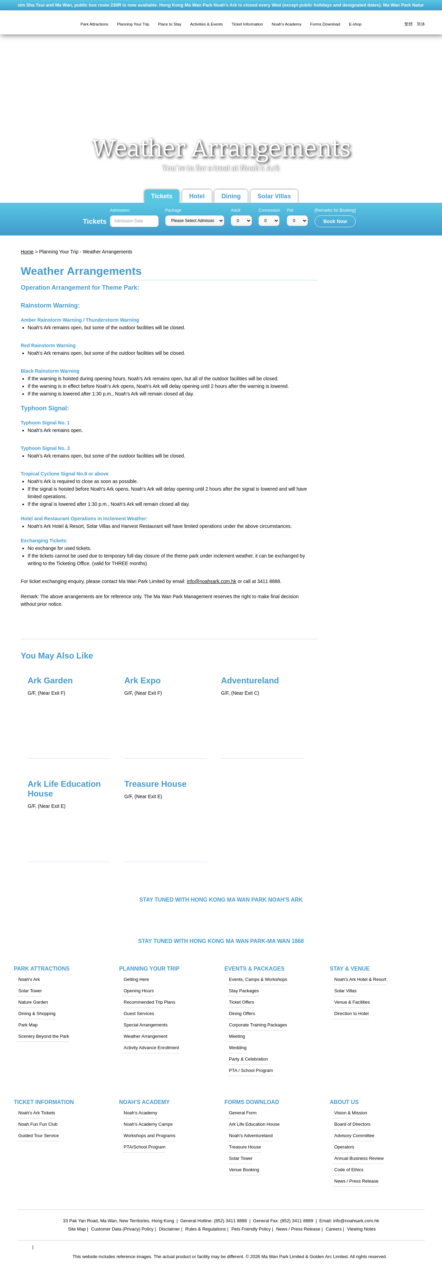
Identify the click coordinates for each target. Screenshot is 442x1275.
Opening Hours (139, 990)
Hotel (197, 196)
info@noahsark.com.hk (211, 581)
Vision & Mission (350, 1112)
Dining (231, 196)
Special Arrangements (145, 1024)
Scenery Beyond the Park (43, 1036)
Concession (269, 210)
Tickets (162, 196)
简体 (421, 24)
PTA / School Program (251, 1070)
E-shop (355, 24)
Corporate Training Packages (258, 1024)
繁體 (408, 24)
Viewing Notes (361, 1230)
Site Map (77, 1230)
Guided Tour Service (38, 1135)
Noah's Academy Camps (148, 1124)
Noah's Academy (140, 1112)
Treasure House (245, 1146)
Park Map (28, 1024)
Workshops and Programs (149, 1135)
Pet (290, 210)
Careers (334, 1230)
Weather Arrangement (145, 1036)
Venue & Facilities (352, 1002)
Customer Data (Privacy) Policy (122, 1230)
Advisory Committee (354, 1135)
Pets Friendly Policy (251, 1230)
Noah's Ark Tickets (36, 1112)
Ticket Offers (241, 1002)
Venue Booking (244, 1169)
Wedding (238, 1047)
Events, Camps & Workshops (258, 979)
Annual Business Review (359, 1158)
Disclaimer (169, 1230)
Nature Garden (33, 1002)
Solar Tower (30, 990)
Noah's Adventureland (251, 1135)
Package (173, 210)
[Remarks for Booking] (335, 210)
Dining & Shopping (37, 1013)
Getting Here (136, 979)
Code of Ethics (349, 1169)
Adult (235, 210)
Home (27, 251)
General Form (243, 1112)
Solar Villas (274, 196)
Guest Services (139, 1013)
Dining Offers (242, 1013)
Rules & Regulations (205, 1230)
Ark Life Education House (254, 1124)
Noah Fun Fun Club (37, 1124)
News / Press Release (356, 1181)
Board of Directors (352, 1124)
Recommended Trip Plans (149, 1002)
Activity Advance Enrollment (151, 1047)
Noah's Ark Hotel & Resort (360, 979)
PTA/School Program (144, 1146)
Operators (344, 1146)
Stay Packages (244, 990)
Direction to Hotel (351, 1013)
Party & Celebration (248, 1059)
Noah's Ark (29, 979)
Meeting (237, 1036)
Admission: (120, 210)
